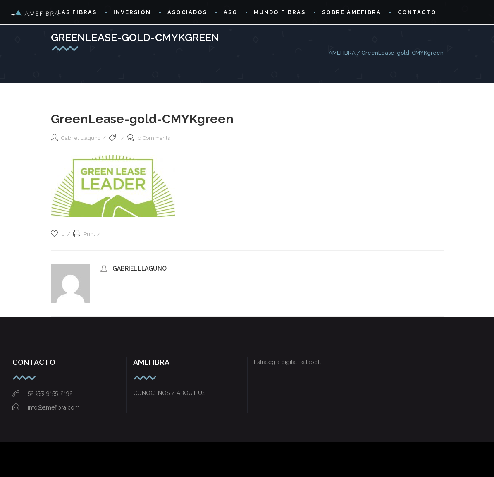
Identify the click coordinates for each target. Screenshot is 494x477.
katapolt (310, 362)
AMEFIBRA (342, 52)
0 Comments (148, 138)
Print (84, 234)
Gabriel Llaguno (80, 138)
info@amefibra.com (46, 407)
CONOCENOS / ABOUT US (169, 393)
